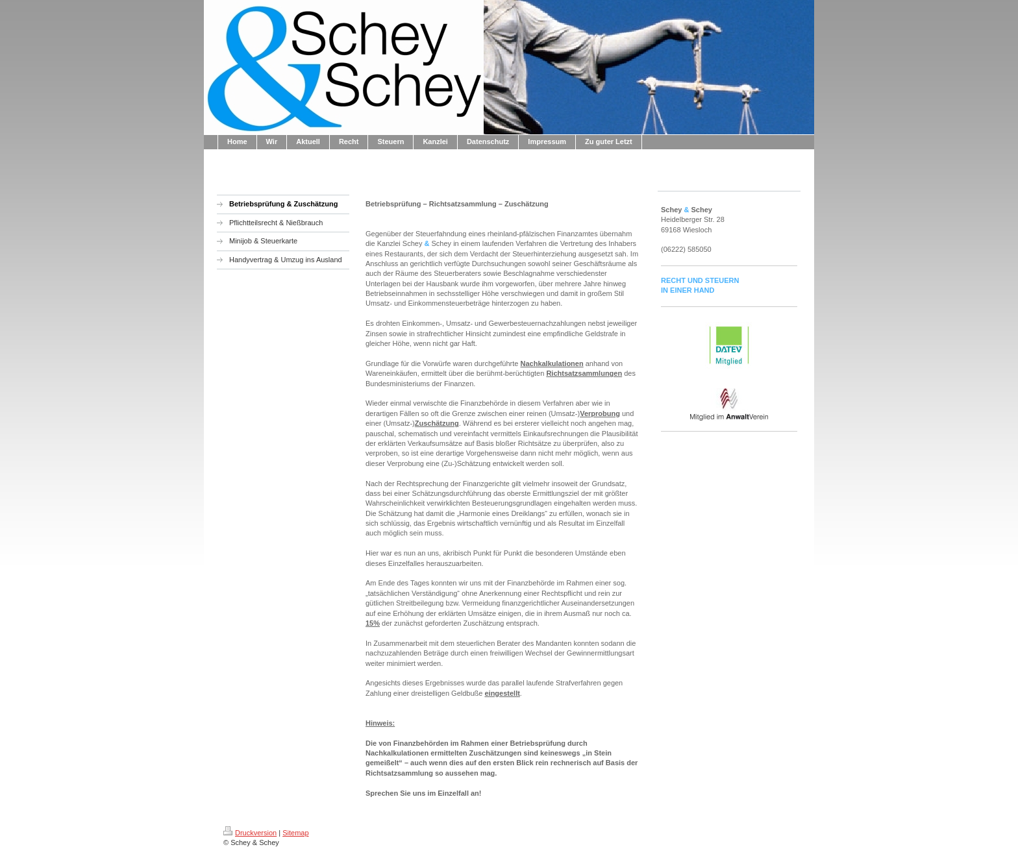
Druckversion (250, 833)
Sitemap (295, 833)
